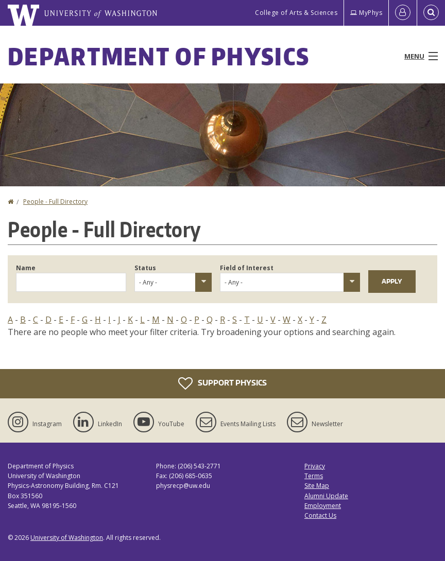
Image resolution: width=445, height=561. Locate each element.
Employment (322, 505)
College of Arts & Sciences (296, 12)
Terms (313, 475)
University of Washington (66, 537)
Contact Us (320, 515)
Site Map (316, 485)
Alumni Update (326, 496)
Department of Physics (159, 56)
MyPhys (366, 12)
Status (145, 268)
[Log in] (403, 13)
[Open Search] (431, 13)
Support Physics (222, 383)
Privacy (314, 466)
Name (26, 268)
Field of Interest (246, 268)
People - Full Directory (55, 201)
